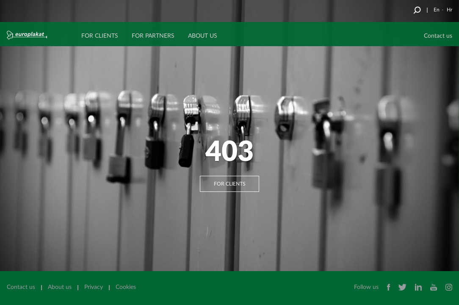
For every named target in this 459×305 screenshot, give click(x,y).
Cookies (126, 287)
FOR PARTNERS (153, 36)
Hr (449, 9)
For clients (230, 183)
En (437, 9)
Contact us (21, 287)
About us (60, 287)
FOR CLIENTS (99, 36)
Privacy (93, 287)
